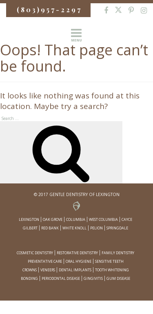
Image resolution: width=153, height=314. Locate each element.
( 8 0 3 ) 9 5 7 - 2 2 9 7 (48, 9)
